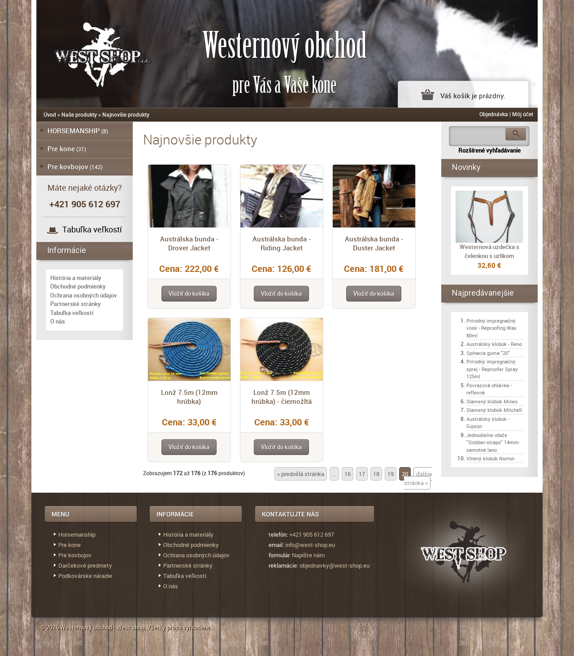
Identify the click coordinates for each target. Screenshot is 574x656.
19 (390, 474)
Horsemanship (77, 534)
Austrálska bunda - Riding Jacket (281, 243)
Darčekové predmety (85, 565)
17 (362, 474)
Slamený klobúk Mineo (491, 401)
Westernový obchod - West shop (102, 627)
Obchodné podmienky (78, 286)
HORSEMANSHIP (74, 130)
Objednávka (493, 114)
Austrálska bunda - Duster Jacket (374, 243)
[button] (189, 294)
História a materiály (75, 278)
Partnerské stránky (75, 304)
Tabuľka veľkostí (92, 229)
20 (405, 474)
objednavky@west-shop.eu (335, 565)
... (334, 474)
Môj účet (522, 114)
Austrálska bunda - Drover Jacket (189, 243)
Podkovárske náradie (85, 576)
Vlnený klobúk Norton (490, 458)
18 (376, 474)
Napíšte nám (308, 555)
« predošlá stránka (300, 474)
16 (347, 474)
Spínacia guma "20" (488, 353)
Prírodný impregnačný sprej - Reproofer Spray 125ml (492, 369)
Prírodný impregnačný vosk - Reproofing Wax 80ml (491, 328)
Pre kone (61, 148)
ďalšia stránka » (418, 478)
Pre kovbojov (68, 166)
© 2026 (50, 627)
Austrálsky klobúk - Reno (494, 344)
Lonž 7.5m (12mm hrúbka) (189, 397)
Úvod (49, 114)
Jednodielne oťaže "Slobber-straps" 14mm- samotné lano (493, 442)
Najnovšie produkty (125, 114)
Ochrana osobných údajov (83, 295)
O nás (57, 321)
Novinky (466, 167)
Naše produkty (79, 114)
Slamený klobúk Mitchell (494, 410)
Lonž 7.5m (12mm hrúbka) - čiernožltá (282, 397)
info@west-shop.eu (310, 545)
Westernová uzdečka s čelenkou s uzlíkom (489, 251)
